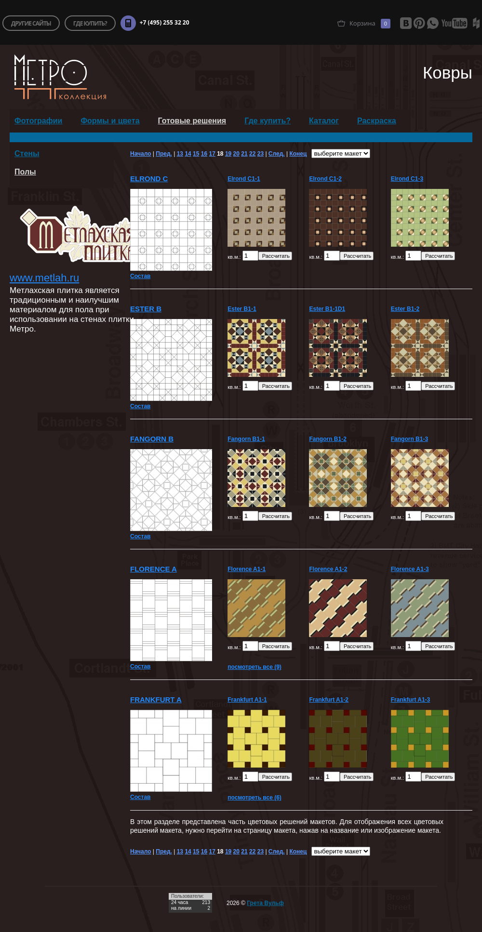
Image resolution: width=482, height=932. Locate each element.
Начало (140, 153)
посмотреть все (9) (254, 667)
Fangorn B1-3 (409, 439)
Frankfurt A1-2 (328, 699)
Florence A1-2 (328, 569)
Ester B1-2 (405, 309)
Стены (27, 153)
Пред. (164, 153)
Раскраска (376, 121)
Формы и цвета (109, 121)
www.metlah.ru (44, 278)
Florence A (153, 569)
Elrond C (149, 178)
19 (228, 153)
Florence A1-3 (410, 569)
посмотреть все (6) (254, 797)
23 (260, 153)
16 (204, 153)
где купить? (90, 23)
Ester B (145, 309)
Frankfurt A (156, 699)
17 (212, 153)
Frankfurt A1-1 (247, 699)
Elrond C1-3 (407, 178)
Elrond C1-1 (244, 178)
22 (252, 153)
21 (244, 153)
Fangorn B (152, 439)
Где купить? (267, 121)
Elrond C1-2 (325, 178)
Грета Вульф (265, 903)
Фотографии (38, 121)
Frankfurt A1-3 (410, 699)
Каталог (324, 121)
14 (188, 153)
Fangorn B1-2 (327, 439)
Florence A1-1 (247, 569)
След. (276, 153)
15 (196, 153)
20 (236, 153)
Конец (298, 153)
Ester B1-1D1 (327, 309)
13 (180, 153)
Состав (140, 276)
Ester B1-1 (242, 309)
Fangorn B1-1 (246, 439)
